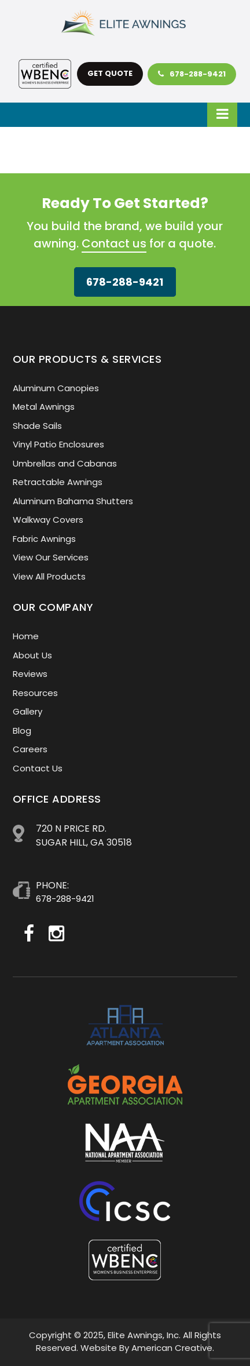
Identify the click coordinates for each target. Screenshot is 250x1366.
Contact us (114, 243)
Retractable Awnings (57, 482)
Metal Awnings (44, 406)
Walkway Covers (48, 519)
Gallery (27, 711)
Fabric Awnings (44, 539)
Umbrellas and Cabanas (65, 463)
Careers (30, 749)
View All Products (49, 576)
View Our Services (51, 557)
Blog (22, 730)
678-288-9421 (192, 73)
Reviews (30, 674)
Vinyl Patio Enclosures (58, 444)
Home (26, 636)
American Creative (171, 1348)
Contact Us (37, 768)
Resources (35, 693)
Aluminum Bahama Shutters (73, 501)
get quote (110, 73)
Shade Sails (37, 426)
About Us (32, 655)
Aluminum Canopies (56, 388)
